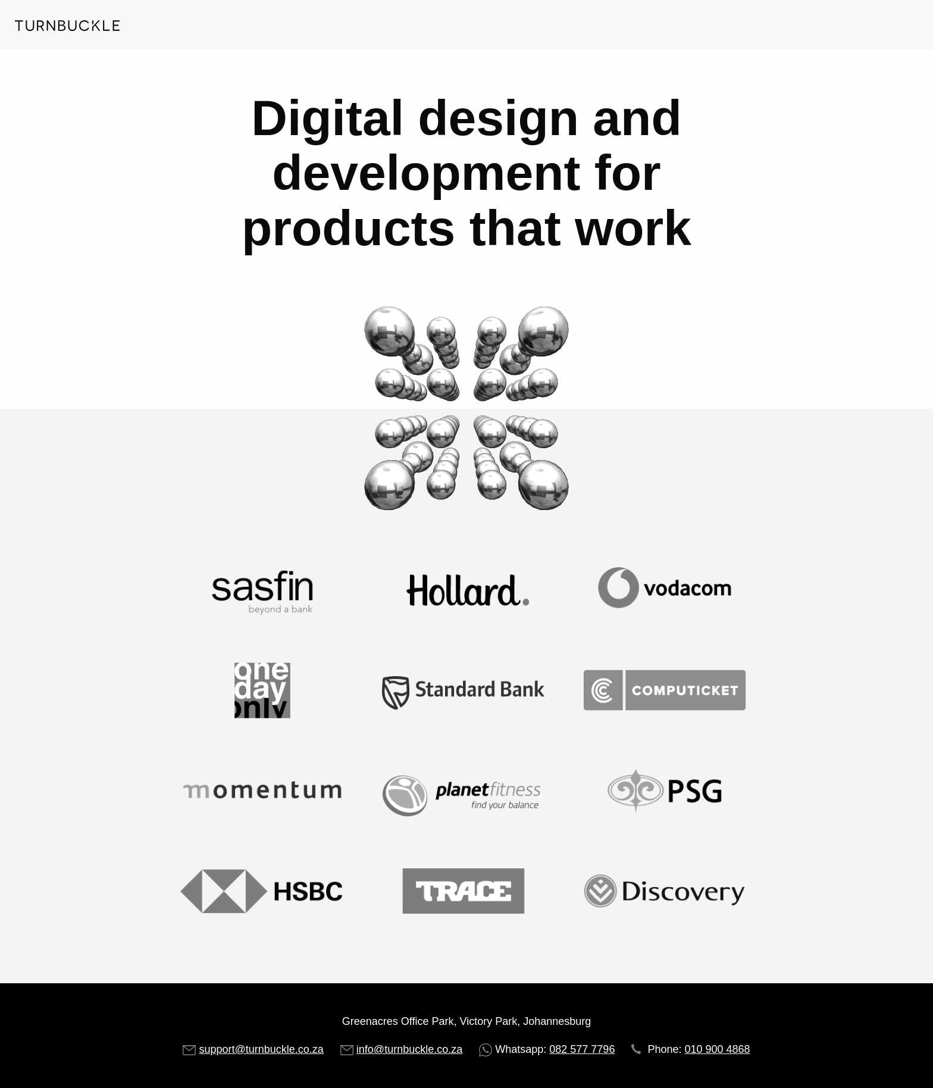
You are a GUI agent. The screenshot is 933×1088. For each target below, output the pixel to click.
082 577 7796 (582, 1049)
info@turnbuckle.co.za (409, 1049)
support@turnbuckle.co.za (261, 1049)
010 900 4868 (717, 1049)
